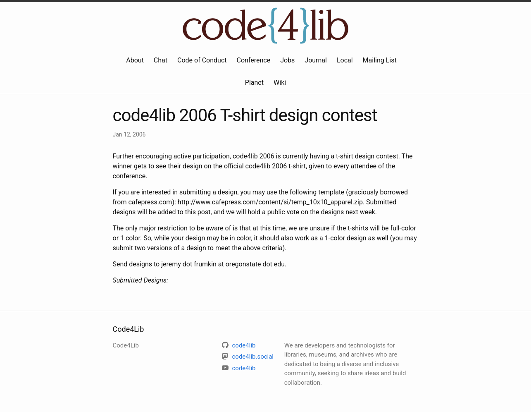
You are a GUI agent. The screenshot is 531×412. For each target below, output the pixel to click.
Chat (160, 60)
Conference (253, 60)
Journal (316, 60)
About (135, 60)
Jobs (287, 60)
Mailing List (380, 60)
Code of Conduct (202, 60)
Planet (254, 82)
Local (345, 60)
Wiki (280, 82)
